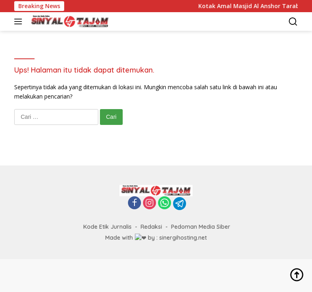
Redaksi (151, 226)
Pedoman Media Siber (200, 226)
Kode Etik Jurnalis (107, 226)
